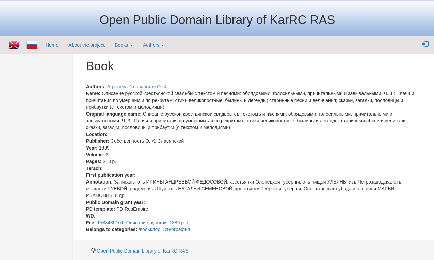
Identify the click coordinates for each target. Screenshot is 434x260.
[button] (425, 44)
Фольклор (149, 229)
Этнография (176, 229)
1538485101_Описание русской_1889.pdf (142, 222)
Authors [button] (153, 45)
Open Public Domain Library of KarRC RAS (142, 251)
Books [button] (124, 45)
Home (52, 45)
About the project (86, 45)
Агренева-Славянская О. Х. (137, 86)
